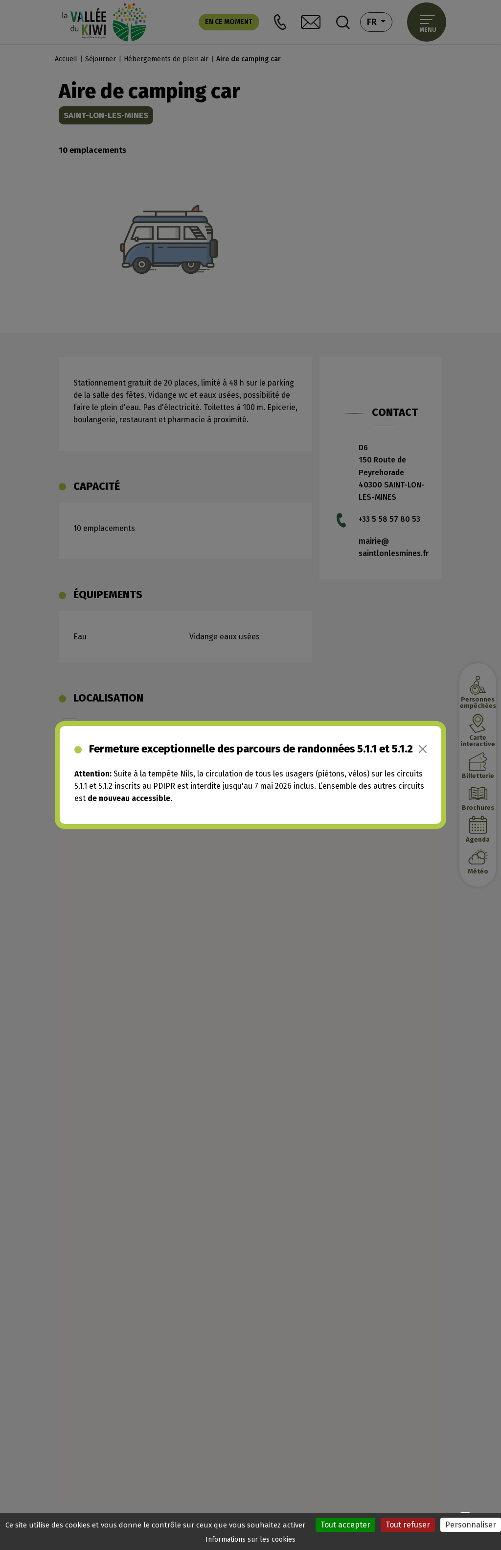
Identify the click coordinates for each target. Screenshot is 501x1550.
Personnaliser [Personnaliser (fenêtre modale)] (470, 1524)
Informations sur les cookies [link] (250, 1539)
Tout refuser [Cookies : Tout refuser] (408, 1524)
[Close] (422, 749)
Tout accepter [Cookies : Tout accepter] (345, 1524)
